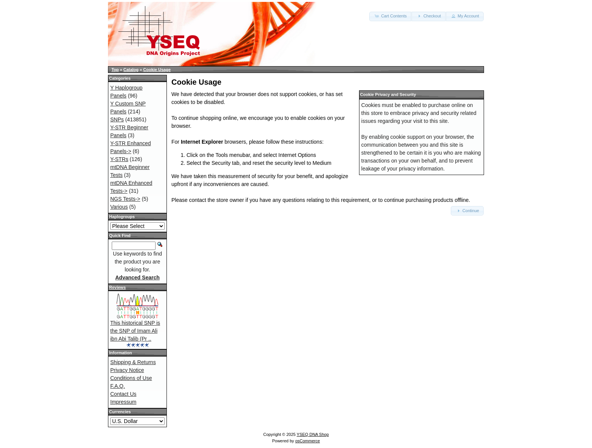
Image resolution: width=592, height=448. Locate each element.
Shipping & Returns (133, 362)
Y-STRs (119, 159)
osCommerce (307, 441)
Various (119, 207)
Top (115, 69)
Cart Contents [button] (390, 16)
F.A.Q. (117, 386)
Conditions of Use (131, 378)
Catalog (131, 69)
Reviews (117, 287)
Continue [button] (467, 211)
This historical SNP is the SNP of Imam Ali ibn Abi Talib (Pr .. (135, 331)
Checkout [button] (428, 16)
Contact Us (123, 394)
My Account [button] (464, 16)
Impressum (123, 402)
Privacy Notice (127, 370)
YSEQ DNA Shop (313, 434)
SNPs (117, 119)
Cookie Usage (157, 69)
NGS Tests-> (125, 199)
